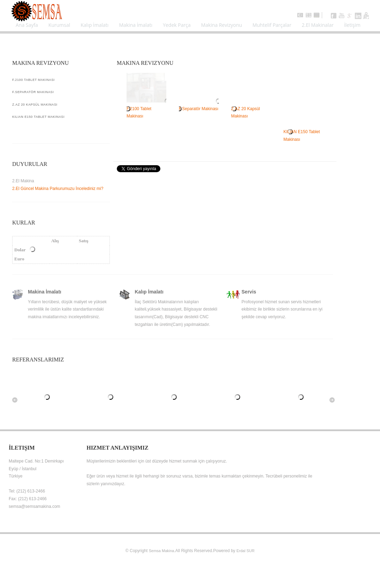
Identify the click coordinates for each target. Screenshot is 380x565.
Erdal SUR (245, 551)
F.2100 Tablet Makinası (146, 109)
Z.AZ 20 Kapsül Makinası (251, 109)
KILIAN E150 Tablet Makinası (303, 132)
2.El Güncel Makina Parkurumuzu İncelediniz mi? (57, 188)
